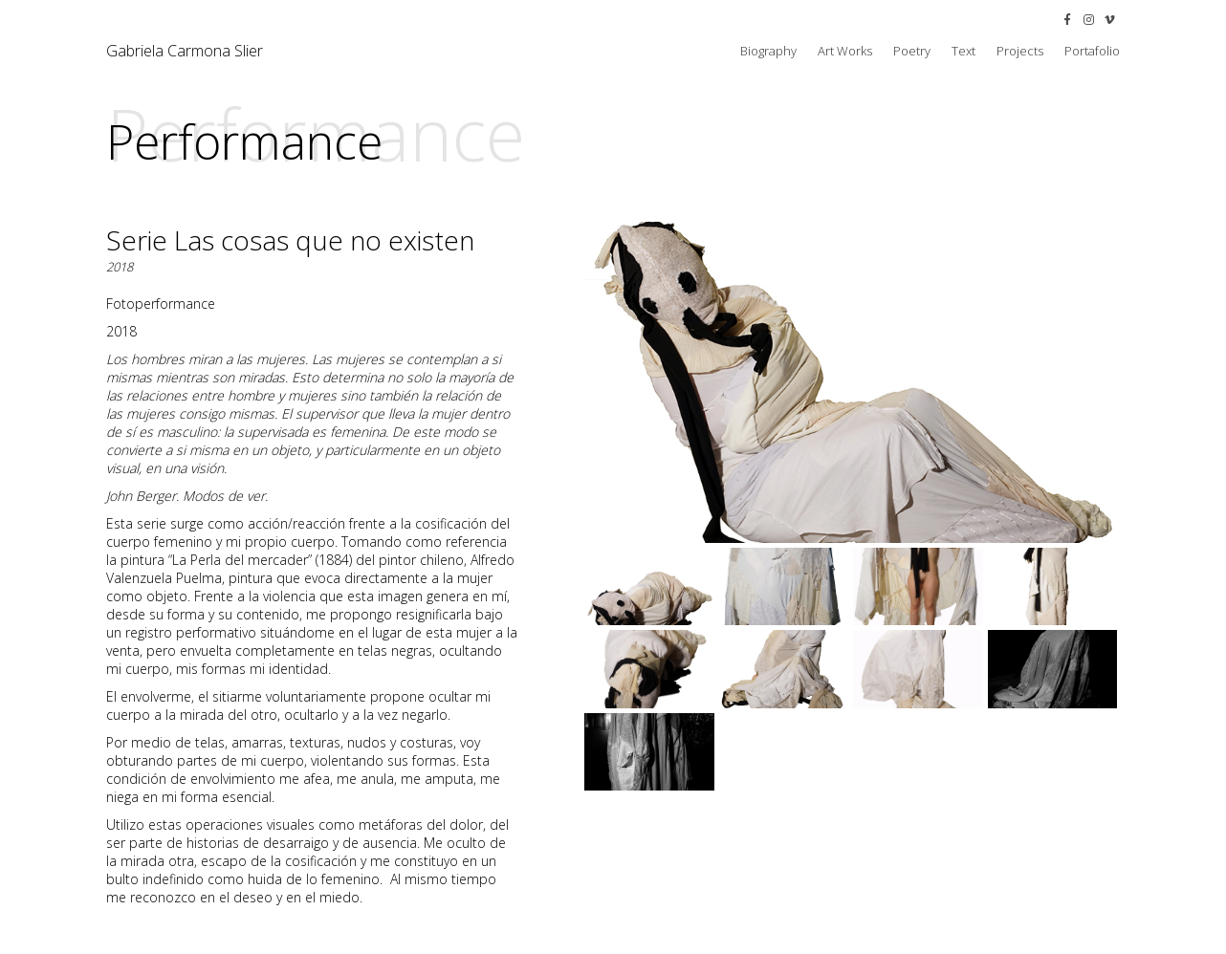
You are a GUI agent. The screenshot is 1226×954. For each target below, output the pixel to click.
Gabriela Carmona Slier (184, 50)
